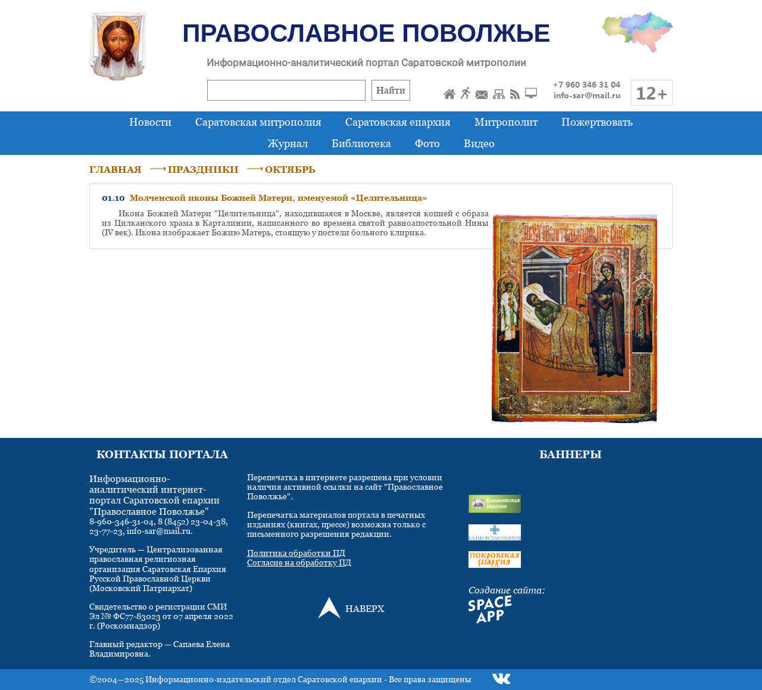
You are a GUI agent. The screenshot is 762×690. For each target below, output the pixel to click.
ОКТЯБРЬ (290, 169)
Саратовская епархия (398, 122)
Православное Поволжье (366, 33)
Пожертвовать (597, 122)
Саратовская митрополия (258, 122)
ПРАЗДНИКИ (203, 169)
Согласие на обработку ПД (299, 562)
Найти (390, 90)
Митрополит (506, 122)
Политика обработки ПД (296, 553)
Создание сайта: (507, 590)
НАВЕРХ (364, 608)
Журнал (288, 143)
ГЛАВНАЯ (115, 169)
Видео (479, 143)
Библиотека (361, 143)
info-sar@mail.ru (587, 95)
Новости (150, 122)
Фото (427, 143)
